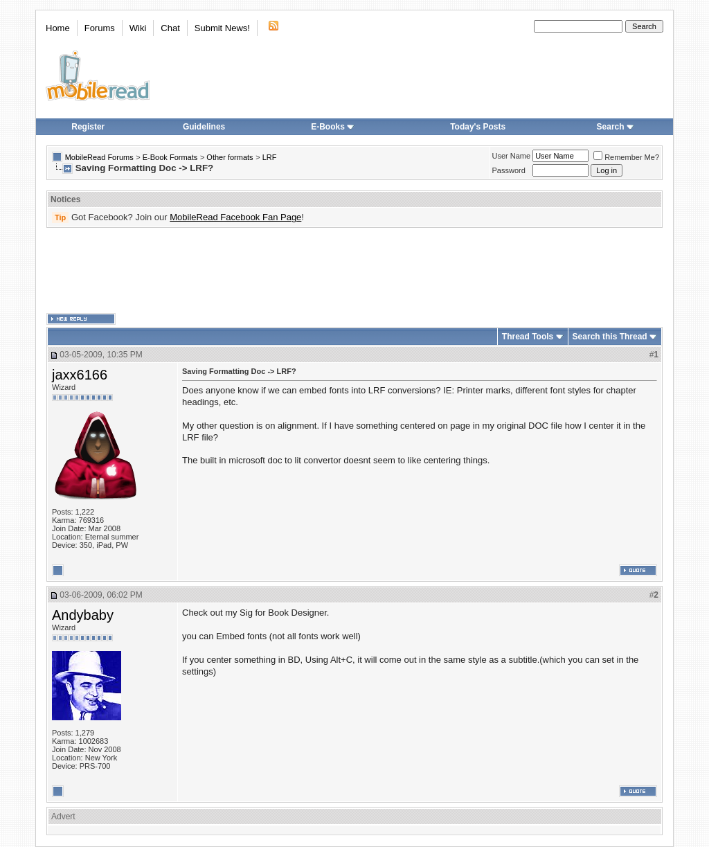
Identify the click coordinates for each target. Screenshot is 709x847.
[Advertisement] (354, 271)
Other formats (229, 157)
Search (615, 127)
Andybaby (83, 615)
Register (88, 127)
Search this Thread (610, 336)
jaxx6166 (79, 374)
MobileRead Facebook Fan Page (235, 217)
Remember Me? (626, 157)
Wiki (138, 28)
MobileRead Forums (99, 157)
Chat (170, 28)
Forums (99, 28)
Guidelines (204, 127)
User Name (511, 156)
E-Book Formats (170, 157)
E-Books (332, 127)
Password (509, 170)
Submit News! (222, 28)
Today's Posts (477, 127)
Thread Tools (527, 336)
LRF (269, 157)
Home (58, 28)
